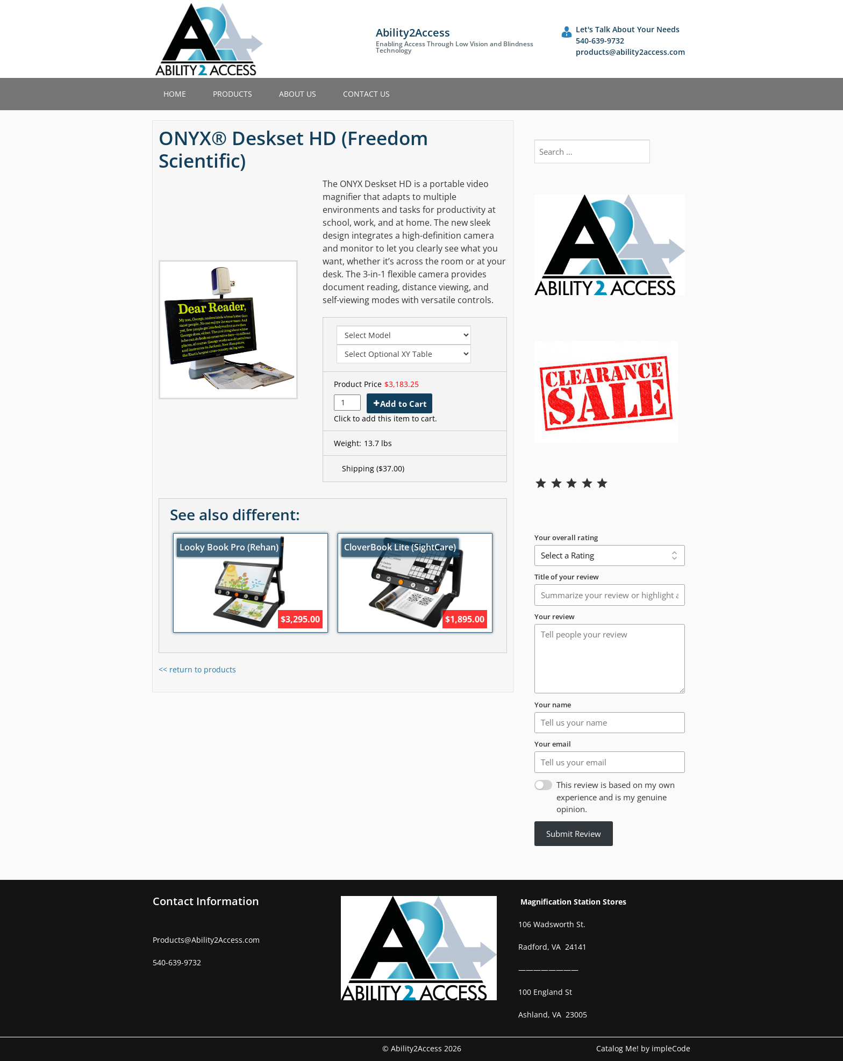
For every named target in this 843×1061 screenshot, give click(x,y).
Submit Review (573, 833)
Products (232, 94)
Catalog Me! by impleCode (643, 1048)
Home (174, 94)
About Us (297, 94)
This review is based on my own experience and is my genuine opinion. (615, 796)
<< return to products (197, 669)
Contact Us (366, 94)
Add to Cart (403, 403)
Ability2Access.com (225, 940)
